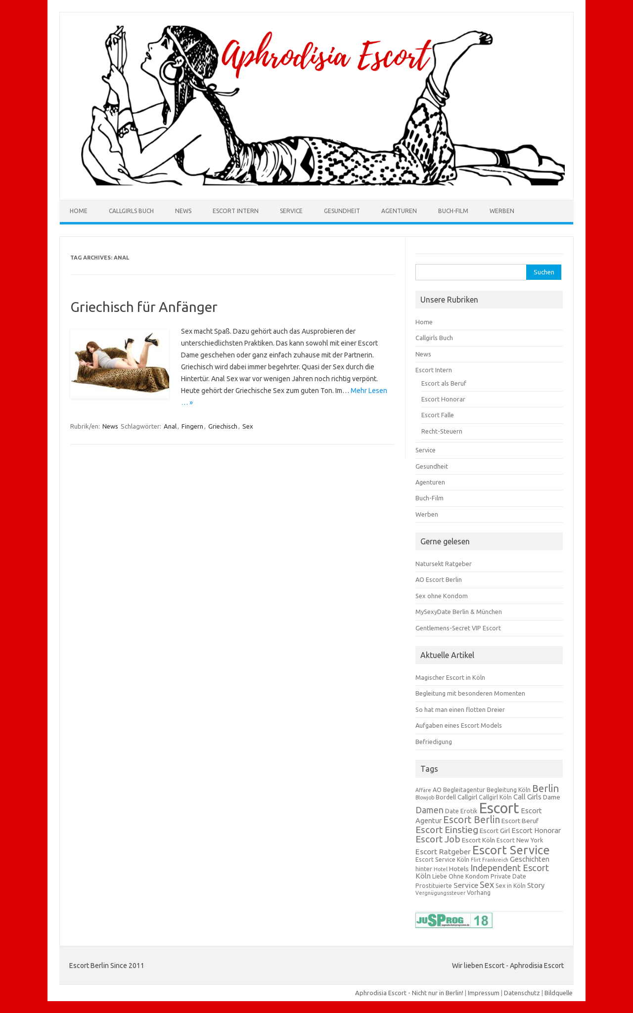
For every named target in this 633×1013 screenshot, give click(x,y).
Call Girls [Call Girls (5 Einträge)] (527, 797)
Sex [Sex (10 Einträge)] (487, 884)
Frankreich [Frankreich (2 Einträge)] (495, 860)
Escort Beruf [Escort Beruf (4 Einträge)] (520, 821)
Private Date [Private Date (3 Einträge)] (508, 876)
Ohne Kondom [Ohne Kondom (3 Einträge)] (469, 876)
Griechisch (222, 426)
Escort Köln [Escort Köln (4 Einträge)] (478, 840)
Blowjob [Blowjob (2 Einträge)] (424, 797)
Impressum (483, 992)
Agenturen (399, 211)
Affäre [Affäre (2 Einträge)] (423, 790)
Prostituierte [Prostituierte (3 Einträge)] (433, 885)
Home (79, 211)
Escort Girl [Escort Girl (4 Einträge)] (495, 831)
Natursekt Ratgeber (443, 563)
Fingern (192, 426)
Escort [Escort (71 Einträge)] (499, 808)
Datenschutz (522, 992)
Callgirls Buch (131, 211)
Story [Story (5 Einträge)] (535, 885)
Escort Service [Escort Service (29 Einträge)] (511, 850)
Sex (247, 426)
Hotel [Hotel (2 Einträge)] (441, 869)
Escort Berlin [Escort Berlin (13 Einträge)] (471, 819)
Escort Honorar (443, 399)
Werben (502, 211)
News (183, 211)
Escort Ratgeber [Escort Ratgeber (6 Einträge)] (443, 851)
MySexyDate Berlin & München (458, 611)
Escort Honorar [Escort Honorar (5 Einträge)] (536, 830)
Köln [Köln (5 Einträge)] (423, 876)
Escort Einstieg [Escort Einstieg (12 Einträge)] (446, 829)
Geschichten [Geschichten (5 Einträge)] (529, 859)
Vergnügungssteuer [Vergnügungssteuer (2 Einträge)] (440, 893)
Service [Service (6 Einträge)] (465, 885)
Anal (170, 426)
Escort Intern (236, 211)
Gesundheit (342, 211)
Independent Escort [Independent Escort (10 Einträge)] (509, 868)
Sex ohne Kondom (441, 595)
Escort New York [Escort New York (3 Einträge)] (520, 840)
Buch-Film (453, 211)
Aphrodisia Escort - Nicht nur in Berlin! (409, 992)
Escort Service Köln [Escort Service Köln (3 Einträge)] (442, 859)
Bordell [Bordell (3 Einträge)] (446, 797)
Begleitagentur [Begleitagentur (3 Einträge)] (464, 790)
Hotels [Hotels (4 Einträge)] (459, 869)
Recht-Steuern (441, 431)
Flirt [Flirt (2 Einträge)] (476, 860)
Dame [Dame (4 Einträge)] (551, 797)
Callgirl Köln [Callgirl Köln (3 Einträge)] (495, 797)
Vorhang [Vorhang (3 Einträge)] (479, 892)
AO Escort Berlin (438, 579)
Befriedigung (433, 741)
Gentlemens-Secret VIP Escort (458, 627)
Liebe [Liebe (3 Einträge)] (439, 876)
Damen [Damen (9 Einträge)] (429, 810)
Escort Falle (437, 414)
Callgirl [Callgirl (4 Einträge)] (467, 797)
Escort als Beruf (443, 383)
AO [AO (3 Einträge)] (437, 790)
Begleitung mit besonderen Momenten (470, 693)
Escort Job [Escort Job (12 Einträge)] (437, 839)
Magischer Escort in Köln (450, 677)
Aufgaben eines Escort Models (458, 725)
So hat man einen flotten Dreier (460, 709)
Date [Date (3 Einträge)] (452, 811)
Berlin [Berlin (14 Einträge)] (545, 788)
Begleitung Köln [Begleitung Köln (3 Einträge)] (509, 790)
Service (291, 211)
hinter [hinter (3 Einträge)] (423, 869)
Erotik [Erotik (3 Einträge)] (468, 811)
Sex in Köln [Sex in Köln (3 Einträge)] (511, 885)
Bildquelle (558, 992)
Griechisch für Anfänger (144, 306)
